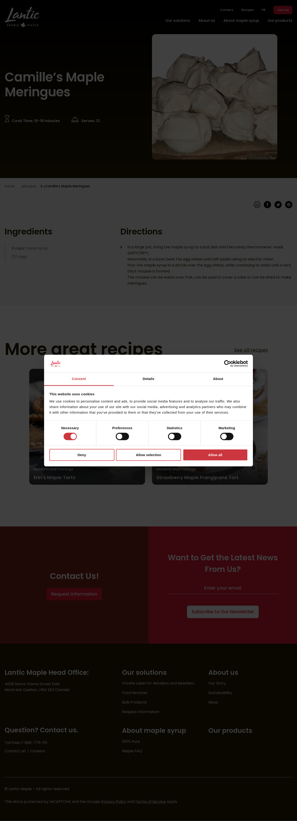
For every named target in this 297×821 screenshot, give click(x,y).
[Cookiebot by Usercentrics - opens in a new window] (227, 363)
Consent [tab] (79, 379)
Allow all (215, 455)
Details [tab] (148, 379)
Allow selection (148, 455)
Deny (81, 455)
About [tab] (218, 379)
